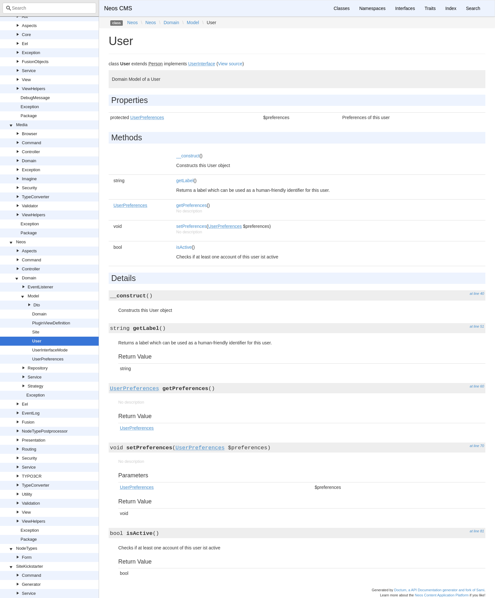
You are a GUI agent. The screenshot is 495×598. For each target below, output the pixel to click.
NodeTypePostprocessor (45, 431)
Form (27, 557)
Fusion (28, 422)
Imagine (29, 178)
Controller (31, 151)
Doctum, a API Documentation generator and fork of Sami (439, 590)
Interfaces (405, 8)
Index (450, 8)
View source (230, 63)
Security (29, 187)
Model (33, 296)
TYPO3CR (31, 476)
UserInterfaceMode (50, 350)
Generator (31, 584)
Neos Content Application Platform (442, 595)
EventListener (40, 287)
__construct (187, 155)
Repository (38, 368)
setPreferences (191, 226)
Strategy (35, 386)
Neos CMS (118, 8)
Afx (25, 16)
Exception (31, 52)
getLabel (185, 180)
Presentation (33, 440)
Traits (430, 8)
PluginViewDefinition (51, 323)
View (26, 79)
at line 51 (477, 326)
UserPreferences (48, 359)
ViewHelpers (33, 88)
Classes (342, 8)
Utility (27, 494)
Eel (25, 43)
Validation (31, 503)
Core (26, 34)
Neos (21, 241)
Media (21, 124)
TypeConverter (35, 196)
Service (29, 70)
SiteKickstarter (29, 566)
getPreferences (191, 205)
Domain (29, 160)
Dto (36, 305)
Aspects (29, 25)
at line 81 (477, 531)
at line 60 (477, 386)
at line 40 (477, 293)
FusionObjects (35, 61)
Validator (30, 205)
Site (35, 332)
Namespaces (372, 8)
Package (29, 115)
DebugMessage (35, 97)
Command (31, 142)
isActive (184, 247)
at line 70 (477, 446)
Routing (29, 449)
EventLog (31, 413)
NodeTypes (26, 548)
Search (473, 8)
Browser (29, 133)
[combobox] (49, 8)
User (36, 341)
